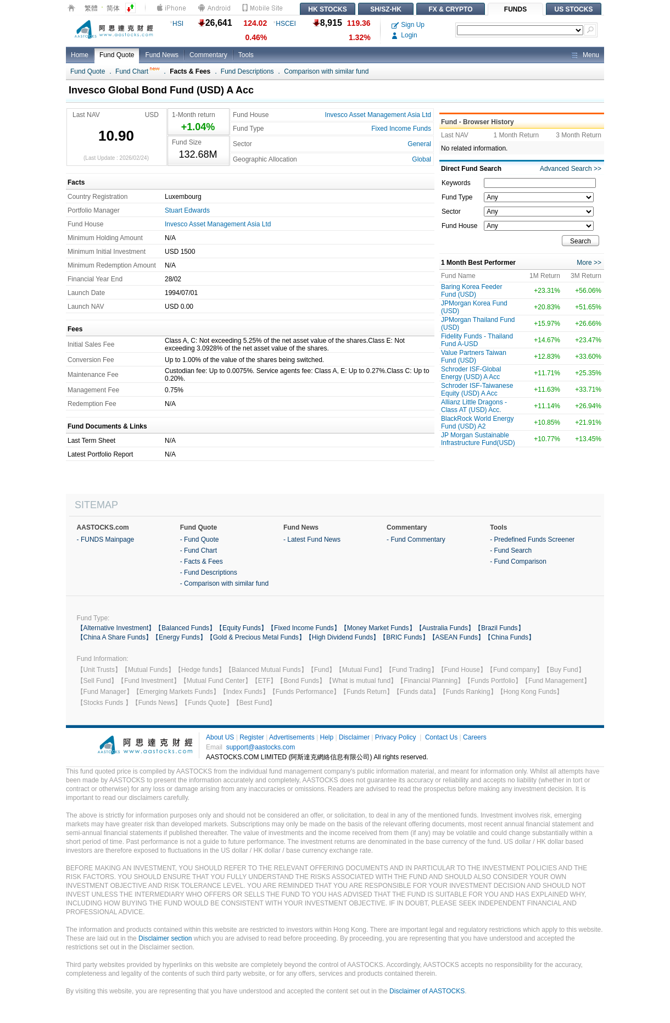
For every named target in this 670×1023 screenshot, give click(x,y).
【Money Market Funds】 (378, 628)
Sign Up (408, 25)
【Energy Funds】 (179, 637)
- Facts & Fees (201, 561)
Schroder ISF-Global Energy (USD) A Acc (471, 373)
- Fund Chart (198, 550)
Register (251, 737)
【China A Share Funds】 (114, 637)
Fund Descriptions (247, 71)
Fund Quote (116, 55)
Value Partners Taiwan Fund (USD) (473, 356)
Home (79, 55)
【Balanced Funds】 (185, 628)
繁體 (91, 8)
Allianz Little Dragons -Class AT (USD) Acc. (474, 406)
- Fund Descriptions (208, 572)
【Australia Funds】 (445, 628)
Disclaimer (354, 737)
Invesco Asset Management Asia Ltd (378, 115)
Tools (246, 55)
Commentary (208, 55)
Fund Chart (137, 71)
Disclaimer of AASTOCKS (427, 991)
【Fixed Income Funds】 (303, 628)
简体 (113, 8)
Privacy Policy (395, 737)
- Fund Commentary (416, 539)
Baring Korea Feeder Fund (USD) (471, 290)
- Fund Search (511, 550)
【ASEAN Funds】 (456, 637)
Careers (475, 737)
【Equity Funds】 (241, 628)
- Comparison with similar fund (224, 583)
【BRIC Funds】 (403, 637)
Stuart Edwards (187, 210)
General (419, 144)
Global (421, 159)
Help (326, 737)
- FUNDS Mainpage (106, 539)
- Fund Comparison (518, 561)
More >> (589, 262)
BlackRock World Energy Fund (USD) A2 (477, 422)
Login (404, 35)
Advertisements (292, 737)
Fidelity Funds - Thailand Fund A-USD (477, 340)
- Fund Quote (199, 539)
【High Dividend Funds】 (342, 637)
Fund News (161, 55)
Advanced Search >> (570, 169)
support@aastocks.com (260, 747)
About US (220, 737)
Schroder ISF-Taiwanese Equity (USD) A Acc (477, 389)
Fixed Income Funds (401, 128)
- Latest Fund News (311, 539)
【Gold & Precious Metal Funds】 (255, 637)
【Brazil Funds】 (499, 628)
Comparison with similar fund (326, 71)
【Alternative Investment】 (116, 628)
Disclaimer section (165, 938)
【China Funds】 (509, 637)
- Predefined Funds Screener (532, 539)
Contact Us (441, 737)
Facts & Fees (190, 71)
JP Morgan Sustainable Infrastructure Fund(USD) (478, 439)
